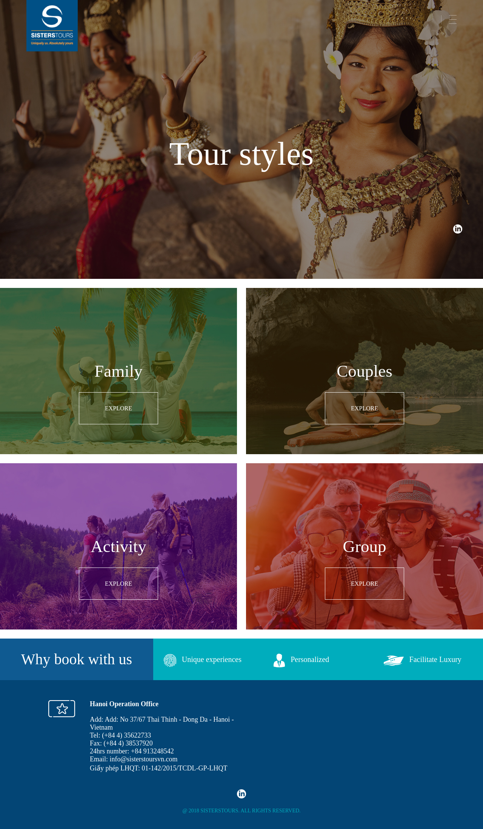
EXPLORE (118, 408)
